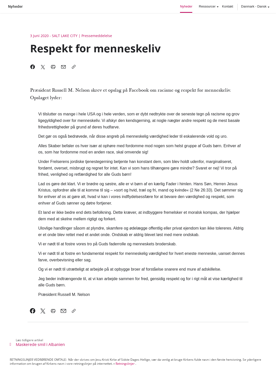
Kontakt (227, 6)
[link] (33, 311)
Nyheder (15, 6)
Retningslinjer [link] (125, 363)
